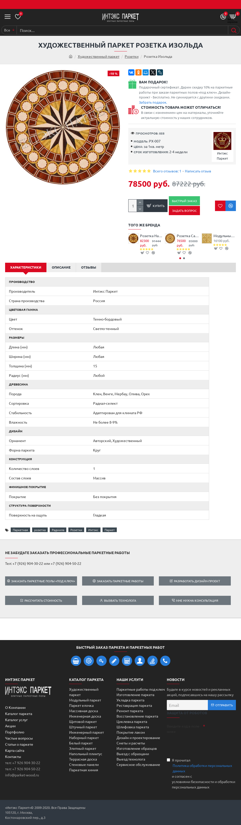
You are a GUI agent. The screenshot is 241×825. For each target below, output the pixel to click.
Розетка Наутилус (151, 235)
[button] (180, 258)
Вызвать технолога (120, 600)
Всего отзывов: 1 (167, 171)
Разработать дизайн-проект (197, 581)
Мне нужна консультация (197, 600)
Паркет (110, 530)
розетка (40, 530)
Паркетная (20, 530)
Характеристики (25, 267)
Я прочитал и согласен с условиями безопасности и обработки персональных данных (201, 773)
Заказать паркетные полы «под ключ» (43, 581)
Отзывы (88, 267)
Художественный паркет (98, 56)
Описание (61, 267)
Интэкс (93, 530)
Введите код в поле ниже (183, 729)
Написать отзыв (198, 171)
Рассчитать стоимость (43, 600)
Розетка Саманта (188, 235)
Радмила (58, 530)
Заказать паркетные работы (120, 581)
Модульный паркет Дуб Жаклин (224, 235)
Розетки (131, 56)
